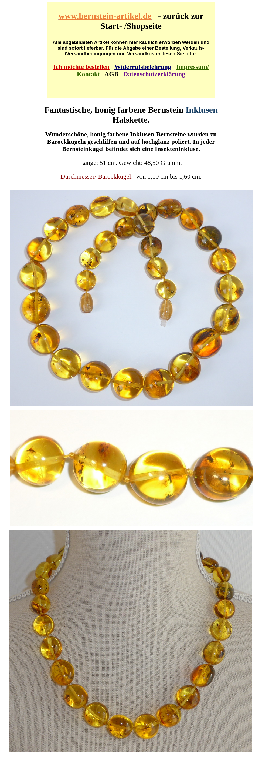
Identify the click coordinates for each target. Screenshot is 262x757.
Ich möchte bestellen (81, 66)
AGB (111, 74)
